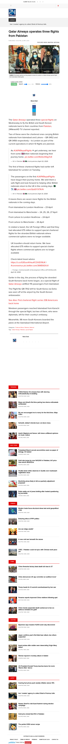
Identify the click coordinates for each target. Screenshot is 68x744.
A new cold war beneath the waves (30, 539)
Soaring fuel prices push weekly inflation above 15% (36, 683)
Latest (12, 678)
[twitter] (40, 1)
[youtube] (43, 1)
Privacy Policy (14, 739)
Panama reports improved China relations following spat (37, 597)
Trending (13, 387)
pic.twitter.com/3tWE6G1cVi (36, 266)
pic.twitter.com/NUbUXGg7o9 (38, 157)
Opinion (12, 503)
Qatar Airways (19, 120)
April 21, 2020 (43, 194)
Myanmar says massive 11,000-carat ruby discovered (36, 625)
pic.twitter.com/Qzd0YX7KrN (30, 189)
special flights (47, 120)
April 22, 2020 (43, 161)
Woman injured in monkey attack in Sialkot (33, 656)
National (57, 42)
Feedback (34, 739)
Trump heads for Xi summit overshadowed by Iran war (37, 587)
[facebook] (37, 1)
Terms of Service (25, 739)
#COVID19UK (39, 262)
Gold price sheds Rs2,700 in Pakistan (31, 714)
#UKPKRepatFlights (23, 151)
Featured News (42, 42)
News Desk (34, 101)
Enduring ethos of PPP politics (28, 519)
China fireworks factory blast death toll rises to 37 (35, 566)
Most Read (13, 445)
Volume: (38, 84)
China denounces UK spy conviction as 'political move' (37, 577)
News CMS (19, 742)
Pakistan (50, 42)
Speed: (21, 84)
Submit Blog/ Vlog (44, 739)
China (12, 561)
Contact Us (55, 739)
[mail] (34, 114)
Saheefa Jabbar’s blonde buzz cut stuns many (34, 423)
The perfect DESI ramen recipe (29, 724)
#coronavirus (17, 266)
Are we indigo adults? (25, 529)
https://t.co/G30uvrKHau (22, 262)
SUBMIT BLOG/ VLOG (29, 1)
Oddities (13, 620)
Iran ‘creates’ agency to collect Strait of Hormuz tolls (28, 24)
